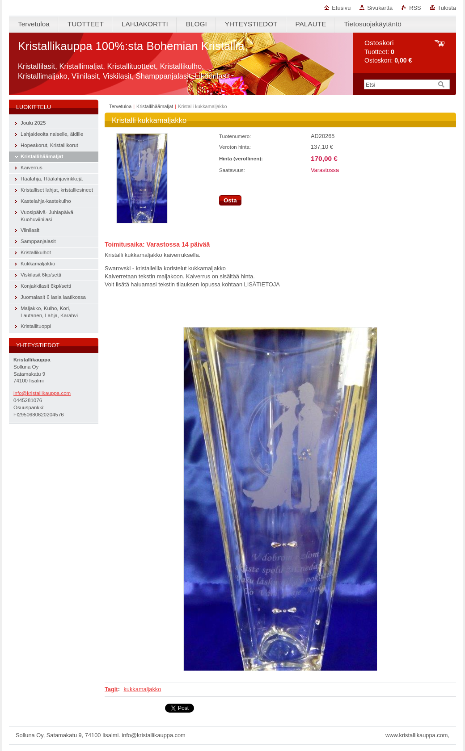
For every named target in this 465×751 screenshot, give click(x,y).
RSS (415, 7)
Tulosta (447, 7)
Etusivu (341, 7)
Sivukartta (380, 7)
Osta (230, 200)
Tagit (111, 689)
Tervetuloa (120, 106)
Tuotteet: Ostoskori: (388, 51)
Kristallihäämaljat (154, 106)
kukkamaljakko (142, 689)
